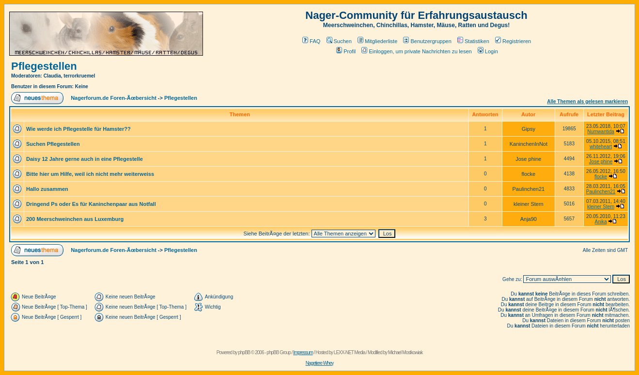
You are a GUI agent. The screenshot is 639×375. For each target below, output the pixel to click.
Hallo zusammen (47, 189)
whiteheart (601, 146)
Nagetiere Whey (320, 363)
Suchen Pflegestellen (53, 144)
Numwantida (600, 131)
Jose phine (600, 161)
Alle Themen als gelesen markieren (587, 101)
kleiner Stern (600, 206)
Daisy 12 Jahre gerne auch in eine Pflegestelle (84, 159)
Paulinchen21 (601, 191)
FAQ (311, 41)
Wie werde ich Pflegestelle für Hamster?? (78, 129)
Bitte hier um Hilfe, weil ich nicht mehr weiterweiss (90, 174)
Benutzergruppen (427, 41)
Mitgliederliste (377, 41)
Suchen (339, 41)
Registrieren (513, 41)
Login (488, 51)
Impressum (302, 352)
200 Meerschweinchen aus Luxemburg (75, 219)
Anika (601, 221)
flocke (600, 176)
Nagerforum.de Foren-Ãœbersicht (113, 98)
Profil (346, 51)
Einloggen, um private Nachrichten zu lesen (416, 51)
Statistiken (473, 41)
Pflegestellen (44, 66)
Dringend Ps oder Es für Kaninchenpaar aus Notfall (91, 204)
